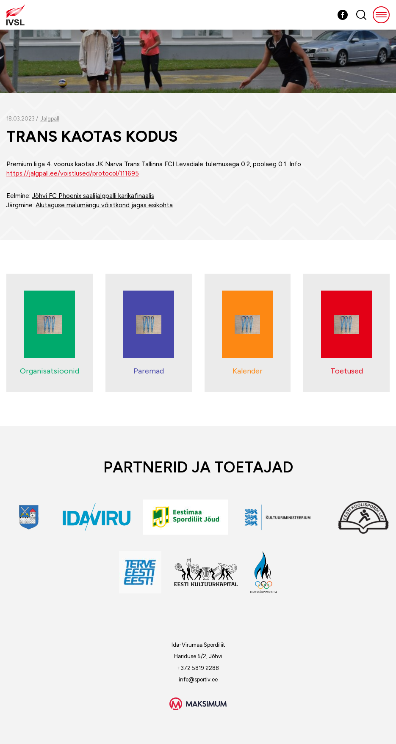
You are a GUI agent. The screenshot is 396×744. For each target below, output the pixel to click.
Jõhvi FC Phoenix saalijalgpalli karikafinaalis (93, 196)
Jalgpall (49, 118)
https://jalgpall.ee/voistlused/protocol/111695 (72, 173)
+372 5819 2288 (198, 668)
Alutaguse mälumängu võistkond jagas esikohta (104, 205)
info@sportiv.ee (198, 679)
